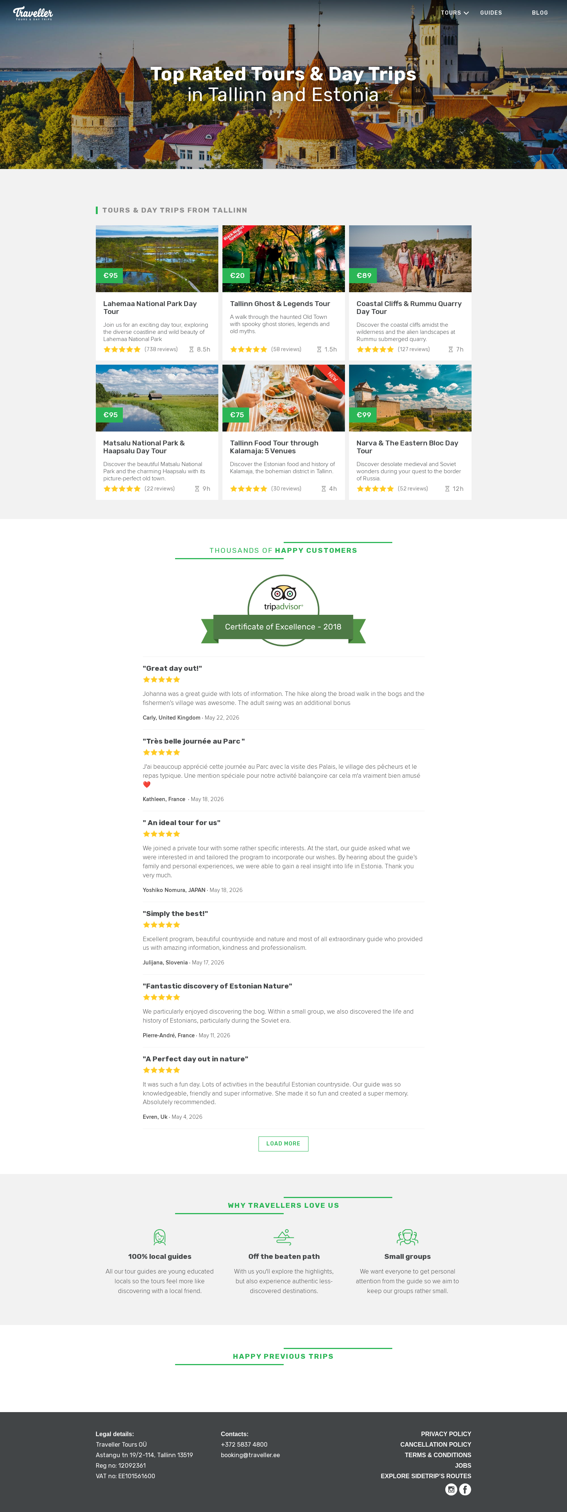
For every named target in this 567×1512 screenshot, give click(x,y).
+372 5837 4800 (244, 1444)
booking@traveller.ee (250, 1455)
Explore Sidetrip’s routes (426, 1476)
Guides (491, 13)
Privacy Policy (446, 1434)
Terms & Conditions (438, 1455)
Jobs (463, 1465)
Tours (451, 13)
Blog (540, 13)
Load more (283, 1144)
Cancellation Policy (435, 1444)
